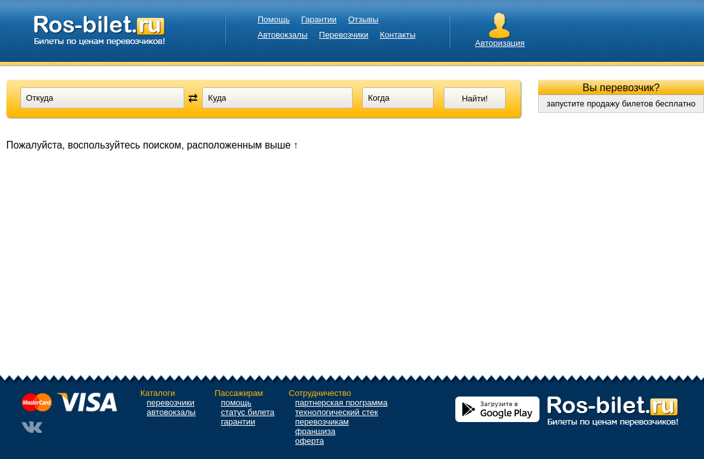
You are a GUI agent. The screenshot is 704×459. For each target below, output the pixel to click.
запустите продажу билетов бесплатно (621, 103)
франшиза (315, 431)
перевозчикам (322, 421)
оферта (309, 441)
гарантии (238, 421)
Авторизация (500, 43)
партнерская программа (341, 402)
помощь (236, 402)
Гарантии (319, 19)
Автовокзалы (282, 35)
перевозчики (170, 402)
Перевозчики (343, 35)
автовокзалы (171, 412)
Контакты (398, 35)
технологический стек (336, 412)
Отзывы (363, 19)
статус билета (247, 412)
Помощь (274, 19)
